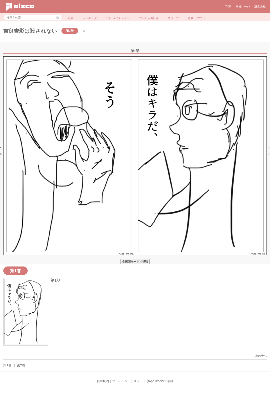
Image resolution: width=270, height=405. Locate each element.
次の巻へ (261, 355)
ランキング (90, 18)
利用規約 (103, 381)
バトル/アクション (117, 18)
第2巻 (21, 365)
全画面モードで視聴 (135, 261)
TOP (228, 6)
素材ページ (243, 6)
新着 (71, 18)
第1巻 (7, 365)
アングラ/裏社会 (148, 18)
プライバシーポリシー (127, 381)
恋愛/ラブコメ (197, 18)
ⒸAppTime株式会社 (159, 381)
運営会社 (260, 6)
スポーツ (173, 18)
